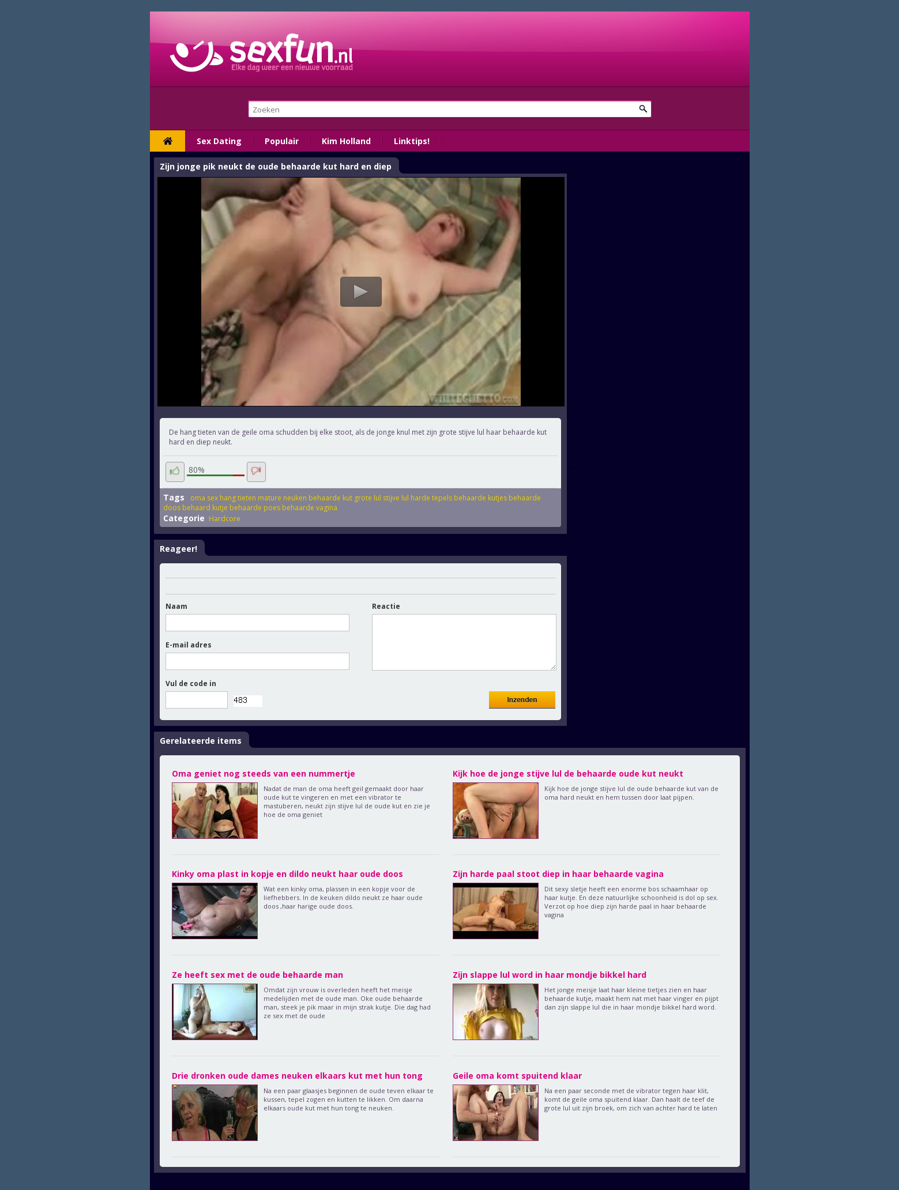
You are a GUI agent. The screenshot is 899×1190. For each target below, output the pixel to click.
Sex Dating (219, 140)
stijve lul (396, 498)
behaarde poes (255, 508)
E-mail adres (188, 645)
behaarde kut (330, 498)
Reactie (386, 606)
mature (269, 498)
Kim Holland (346, 140)
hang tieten (238, 498)
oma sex (204, 498)
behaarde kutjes (480, 498)
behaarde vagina (309, 508)
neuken (295, 498)
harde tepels (431, 498)
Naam (176, 606)
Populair (282, 140)
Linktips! (412, 140)
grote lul (367, 498)
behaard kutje (205, 508)
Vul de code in (190, 683)
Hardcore (224, 519)
